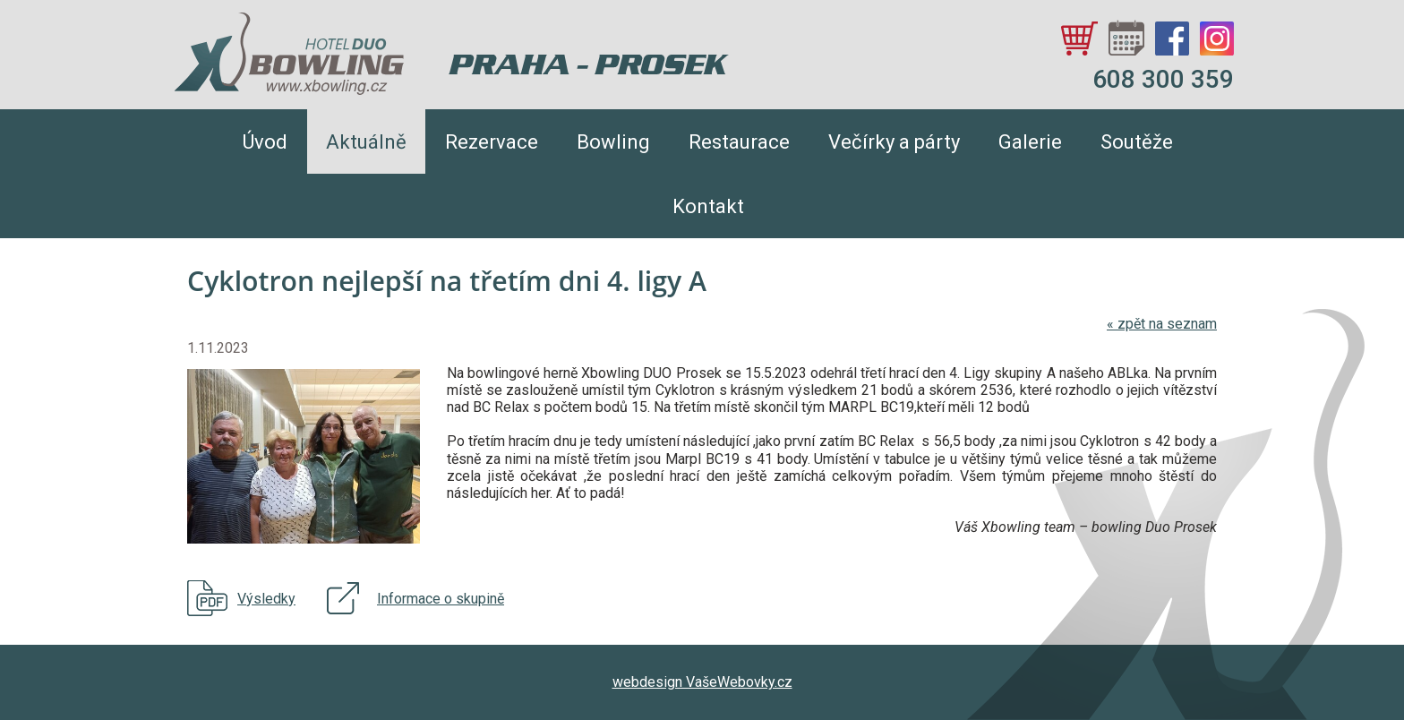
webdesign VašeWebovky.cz (702, 681)
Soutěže (1136, 142)
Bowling (613, 142)
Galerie (1030, 142)
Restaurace (739, 142)
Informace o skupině (440, 598)
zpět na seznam (1162, 323)
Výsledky (266, 598)
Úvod (265, 142)
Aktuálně (366, 142)
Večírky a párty (894, 142)
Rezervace (491, 142)
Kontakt (708, 206)
